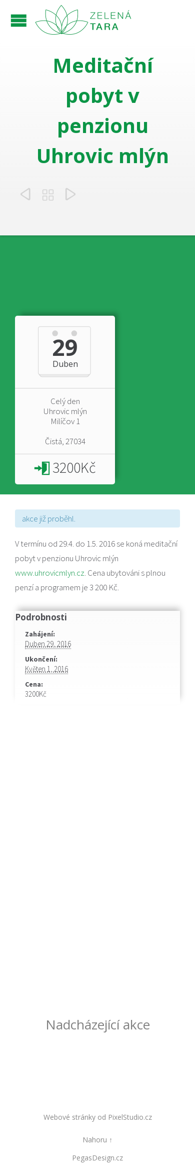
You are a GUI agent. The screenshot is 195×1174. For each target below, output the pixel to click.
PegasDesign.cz (97, 1157)
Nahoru (94, 1139)
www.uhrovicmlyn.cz (49, 572)
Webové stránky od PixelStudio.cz (98, 1117)
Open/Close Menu (19, 20)
